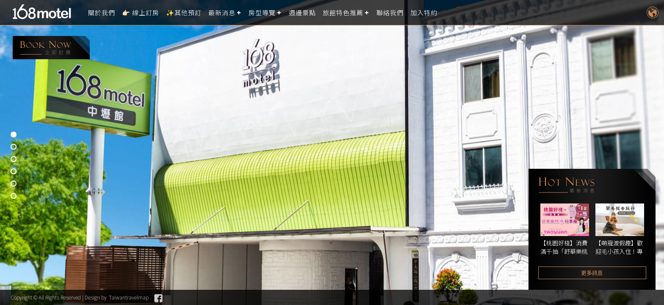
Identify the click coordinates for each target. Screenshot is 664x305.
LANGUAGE (652, 12)
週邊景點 (302, 12)
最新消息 (221, 12)
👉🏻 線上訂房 (140, 12)
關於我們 (101, 12)
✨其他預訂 (184, 12)
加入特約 (423, 12)
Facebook (158, 298)
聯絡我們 (390, 12)
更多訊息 (592, 273)
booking (51, 47)
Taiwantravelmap (129, 297)
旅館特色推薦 (343, 12)
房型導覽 (262, 12)
